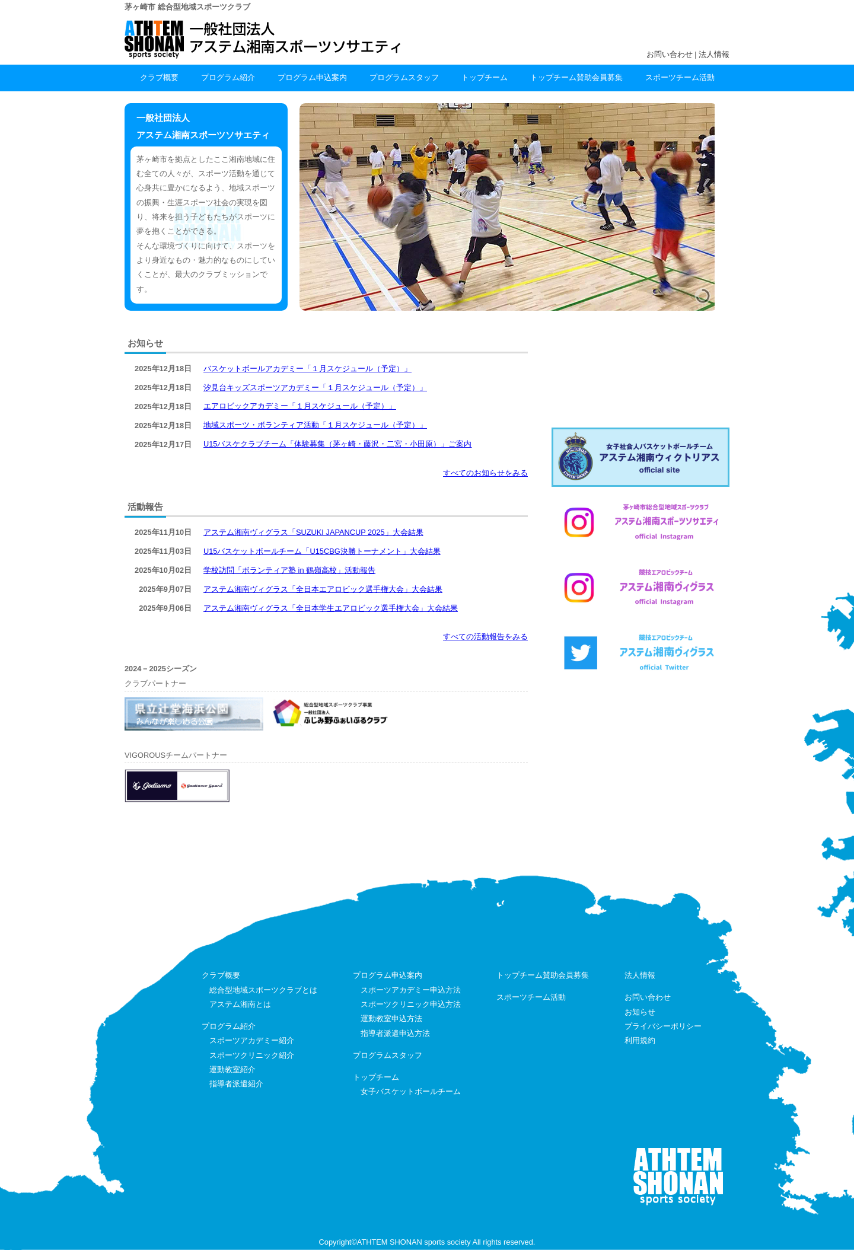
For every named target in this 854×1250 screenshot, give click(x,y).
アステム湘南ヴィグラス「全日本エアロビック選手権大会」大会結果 (322, 589)
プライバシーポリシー (663, 1026)
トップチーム (484, 77)
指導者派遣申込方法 (395, 1033)
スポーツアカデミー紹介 (251, 1040)
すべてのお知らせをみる (485, 472)
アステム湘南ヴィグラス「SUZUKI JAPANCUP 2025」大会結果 (313, 532)
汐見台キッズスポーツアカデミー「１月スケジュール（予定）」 (315, 387)
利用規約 (639, 1040)
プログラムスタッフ (404, 77)
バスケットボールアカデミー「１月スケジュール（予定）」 (307, 368)
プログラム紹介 (228, 77)
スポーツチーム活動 (680, 77)
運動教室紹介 (232, 1069)
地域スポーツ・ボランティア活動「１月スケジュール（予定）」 (315, 424)
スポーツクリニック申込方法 (411, 1004)
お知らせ (639, 1011)
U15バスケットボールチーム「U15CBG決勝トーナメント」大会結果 (322, 551)
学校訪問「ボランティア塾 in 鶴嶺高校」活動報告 (289, 570)
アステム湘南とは (240, 1004)
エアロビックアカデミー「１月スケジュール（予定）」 (299, 405)
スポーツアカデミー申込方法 (411, 990)
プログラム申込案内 (312, 77)
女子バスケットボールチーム (411, 1091)
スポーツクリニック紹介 (251, 1055)
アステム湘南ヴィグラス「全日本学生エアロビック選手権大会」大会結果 (330, 608)
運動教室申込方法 (391, 1018)
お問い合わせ (669, 54)
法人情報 (714, 54)
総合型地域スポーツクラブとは (263, 990)
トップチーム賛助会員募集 (576, 77)
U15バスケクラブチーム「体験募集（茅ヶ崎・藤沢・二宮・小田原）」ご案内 (337, 443)
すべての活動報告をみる (485, 636)
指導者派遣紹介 (236, 1083)
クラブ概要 (159, 77)
